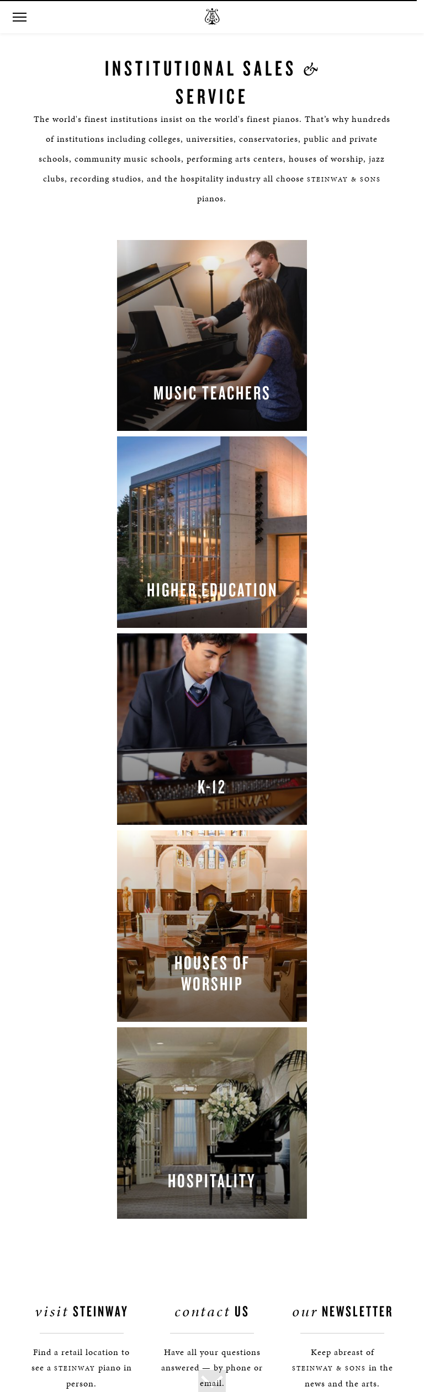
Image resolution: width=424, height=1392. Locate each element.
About (39, 1071)
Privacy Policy (53, 1247)
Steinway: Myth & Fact (68, 1231)
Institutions (49, 1183)
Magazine (45, 1215)
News (37, 1119)
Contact (42, 1087)
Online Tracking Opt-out (71, 1263)
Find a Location (82, 1009)
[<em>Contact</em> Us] (234, 1017)
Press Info (46, 1103)
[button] (19, 17)
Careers (41, 1199)
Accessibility (50, 1279)
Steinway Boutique (61, 1151)
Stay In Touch (342, 1009)
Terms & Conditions (63, 1295)
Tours (38, 1135)
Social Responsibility (66, 1167)
